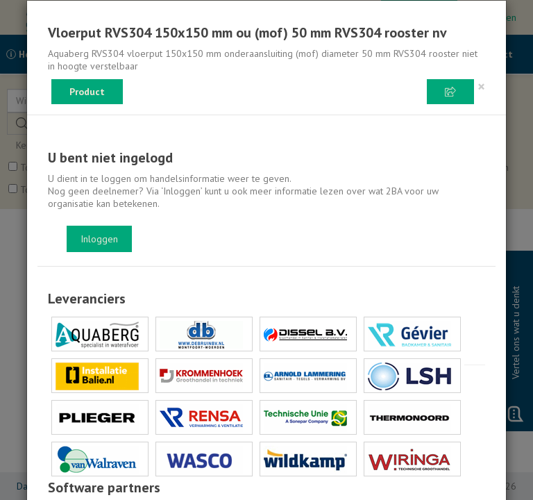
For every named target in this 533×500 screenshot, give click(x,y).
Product (87, 91)
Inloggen (99, 239)
